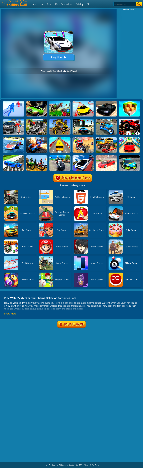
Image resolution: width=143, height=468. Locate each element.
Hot (42, 4)
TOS (80, 465)
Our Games (53, 465)
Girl (89, 4)
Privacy (86, 465)
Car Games (96, 465)
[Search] (124, 4)
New (34, 4)
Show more (10, 313)
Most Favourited (63, 4)
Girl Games (63, 465)
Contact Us (73, 465)
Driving (79, 4)
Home (45, 465)
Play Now (58, 57)
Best (49, 4)
